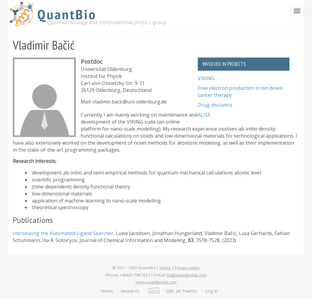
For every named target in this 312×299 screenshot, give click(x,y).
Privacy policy (187, 267)
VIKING (206, 78)
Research (130, 291)
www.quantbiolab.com (156, 282)
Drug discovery (215, 104)
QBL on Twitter (181, 291)
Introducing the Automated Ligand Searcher (63, 233)
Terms (165, 267)
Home (107, 291)
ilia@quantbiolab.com (187, 275)
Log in (211, 291)
